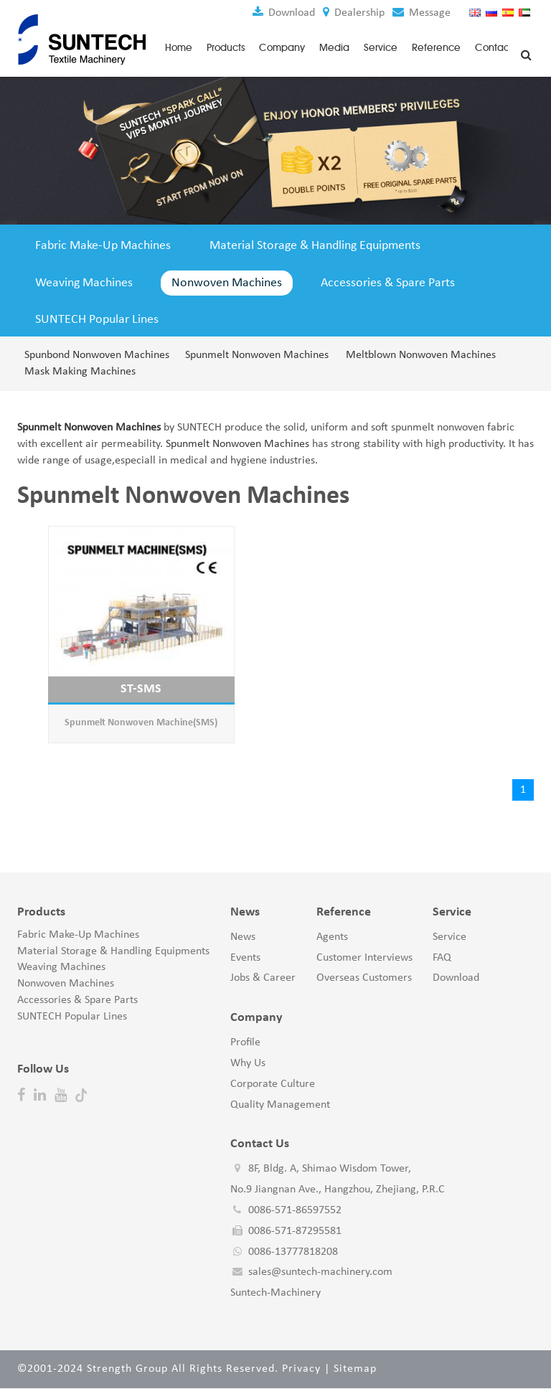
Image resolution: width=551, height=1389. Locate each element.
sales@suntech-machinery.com (320, 1273)
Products (226, 47)
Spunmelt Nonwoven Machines (257, 356)
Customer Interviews (364, 958)
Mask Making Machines (80, 372)
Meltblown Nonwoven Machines (417, 356)
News (242, 937)
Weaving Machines (84, 283)
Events (245, 958)
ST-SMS (141, 690)
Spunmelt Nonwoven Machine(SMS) (141, 724)
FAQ (442, 958)
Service (380, 47)
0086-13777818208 (293, 1252)
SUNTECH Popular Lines (97, 321)
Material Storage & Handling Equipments (314, 245)
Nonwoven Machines (226, 283)
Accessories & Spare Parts (388, 283)
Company (282, 47)
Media (334, 47)
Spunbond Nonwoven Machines (96, 356)
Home (178, 47)
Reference (436, 47)
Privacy (301, 1369)
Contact (493, 47)
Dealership (353, 13)
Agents (332, 937)
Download (283, 13)
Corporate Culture (272, 1085)
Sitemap (355, 1369)
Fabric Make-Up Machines (103, 245)
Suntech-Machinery (275, 1294)
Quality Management (280, 1105)
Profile (245, 1043)
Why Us (247, 1064)
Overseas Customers (364, 979)
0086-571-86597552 (295, 1211)
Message (421, 13)
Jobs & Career (263, 979)
